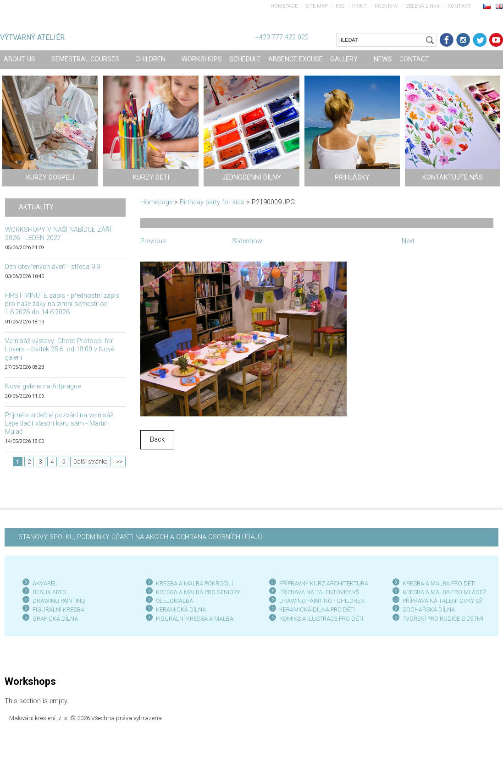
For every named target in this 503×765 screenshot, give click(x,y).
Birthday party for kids (212, 202)
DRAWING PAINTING (59, 600)
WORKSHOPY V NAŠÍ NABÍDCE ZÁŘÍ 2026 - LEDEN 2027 (58, 234)
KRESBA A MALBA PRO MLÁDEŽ (444, 592)
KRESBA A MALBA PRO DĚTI (439, 583)
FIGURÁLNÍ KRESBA (58, 609)
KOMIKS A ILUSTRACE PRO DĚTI (321, 618)
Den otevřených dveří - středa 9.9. (53, 267)
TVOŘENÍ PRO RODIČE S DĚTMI (443, 618)
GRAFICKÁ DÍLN (53, 618)
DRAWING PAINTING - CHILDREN (322, 600)
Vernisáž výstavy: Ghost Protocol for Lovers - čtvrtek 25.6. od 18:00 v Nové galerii (59, 349)
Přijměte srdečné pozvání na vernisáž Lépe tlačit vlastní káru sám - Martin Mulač (59, 423)
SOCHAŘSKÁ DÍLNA (429, 609)
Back (157, 439)
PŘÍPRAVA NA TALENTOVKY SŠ (443, 600)
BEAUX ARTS (49, 592)
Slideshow (247, 241)
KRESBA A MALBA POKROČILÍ (194, 583)
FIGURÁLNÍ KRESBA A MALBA (194, 618)
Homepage (284, 6)
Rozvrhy (386, 6)
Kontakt (459, 6)
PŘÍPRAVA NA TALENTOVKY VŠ (319, 592)
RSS (340, 6)
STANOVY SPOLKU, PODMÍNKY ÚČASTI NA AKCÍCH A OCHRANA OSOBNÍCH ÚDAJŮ (140, 537)
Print (359, 6)
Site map (316, 6)
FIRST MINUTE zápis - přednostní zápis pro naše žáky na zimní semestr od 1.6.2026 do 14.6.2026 (62, 304)
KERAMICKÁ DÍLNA (181, 609)
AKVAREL (45, 583)
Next (408, 241)
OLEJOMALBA (174, 600)
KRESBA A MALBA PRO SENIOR (196, 592)
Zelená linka (423, 6)
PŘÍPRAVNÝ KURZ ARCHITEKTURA (323, 583)
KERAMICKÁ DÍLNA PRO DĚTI (317, 609)
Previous (153, 241)
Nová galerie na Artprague (43, 386)
